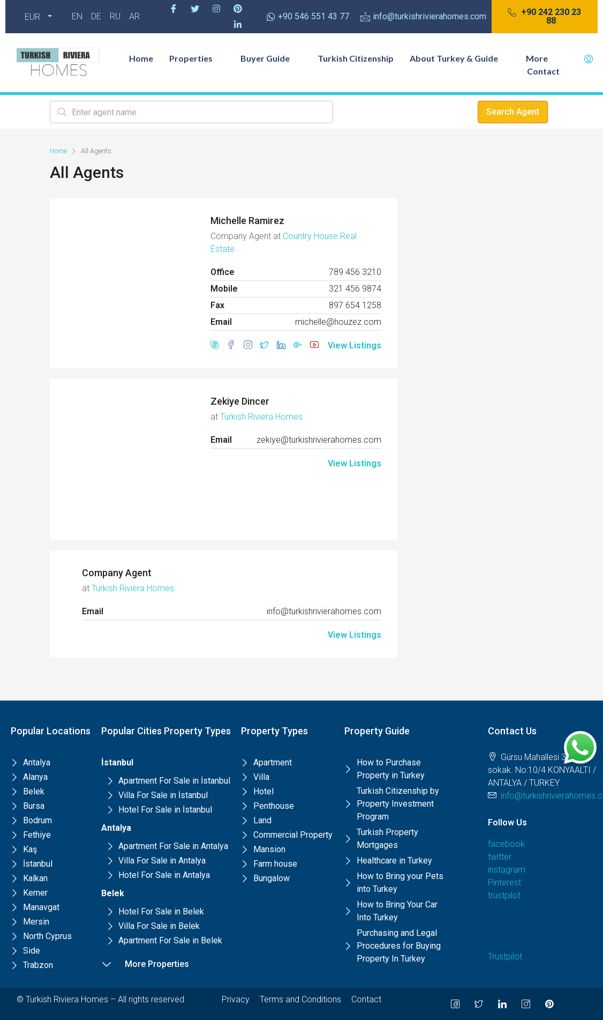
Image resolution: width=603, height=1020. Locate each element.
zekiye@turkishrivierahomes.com (319, 440)
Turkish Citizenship (356, 58)
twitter (499, 857)
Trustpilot (505, 956)
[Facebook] (173, 9)
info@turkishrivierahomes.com (324, 611)
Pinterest (504, 882)
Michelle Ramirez (247, 220)
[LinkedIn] (502, 1004)
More (543, 58)
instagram (506, 870)
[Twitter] (195, 9)
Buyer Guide (271, 58)
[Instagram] (216, 9)
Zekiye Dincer (239, 401)
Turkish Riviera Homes (261, 417)
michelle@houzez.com (338, 322)
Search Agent (512, 112)
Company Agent (117, 572)
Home (141, 58)
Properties (196, 58)
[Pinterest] (238, 9)
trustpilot (504, 895)
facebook (506, 844)
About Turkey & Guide (460, 58)
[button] (545, 16)
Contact (543, 71)
